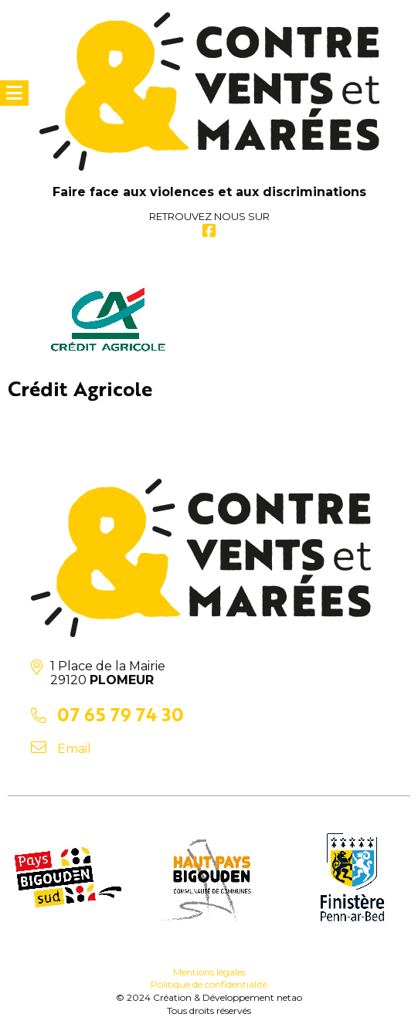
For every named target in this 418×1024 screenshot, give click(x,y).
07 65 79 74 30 (120, 714)
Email (74, 748)
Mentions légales (209, 972)
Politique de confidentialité (209, 984)
